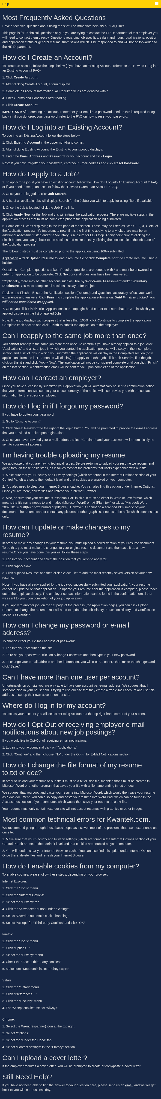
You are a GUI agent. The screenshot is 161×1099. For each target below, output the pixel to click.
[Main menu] (157, 4)
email (129, 1085)
